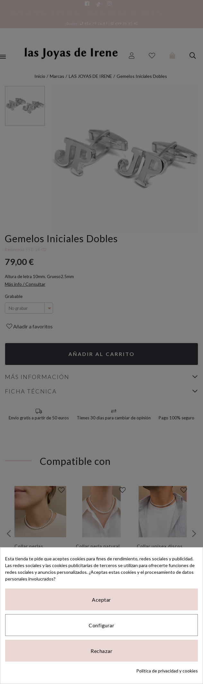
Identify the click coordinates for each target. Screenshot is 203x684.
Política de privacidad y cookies (167, 670)
